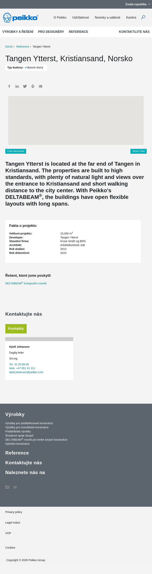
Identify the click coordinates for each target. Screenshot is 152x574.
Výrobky (15, 414)
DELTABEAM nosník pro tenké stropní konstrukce (36, 439)
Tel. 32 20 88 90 (19, 364)
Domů (9, 46)
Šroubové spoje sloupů (19, 435)
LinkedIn (17, 86)
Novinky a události (107, 17)
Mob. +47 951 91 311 (22, 368)
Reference (78, 31)
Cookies (10, 547)
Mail (41, 86)
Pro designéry (51, 31)
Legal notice (12, 522)
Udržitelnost (80, 17)
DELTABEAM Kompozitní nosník (26, 283)
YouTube (7, 485)
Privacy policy (13, 512)
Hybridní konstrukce (17, 443)
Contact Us (15, 485)
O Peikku (60, 17)
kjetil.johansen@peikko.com (26, 372)
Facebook (9, 86)
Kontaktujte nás (134, 31)
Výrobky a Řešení (17, 31)
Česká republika (136, 4)
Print (33, 86)
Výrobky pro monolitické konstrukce (27, 427)
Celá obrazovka (15, 151)
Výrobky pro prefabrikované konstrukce (29, 423)
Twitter (25, 86)
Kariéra (131, 17)
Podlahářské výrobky (18, 431)
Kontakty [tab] (16, 329)
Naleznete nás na (25, 472)
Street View (138, 151)
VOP (8, 533)
